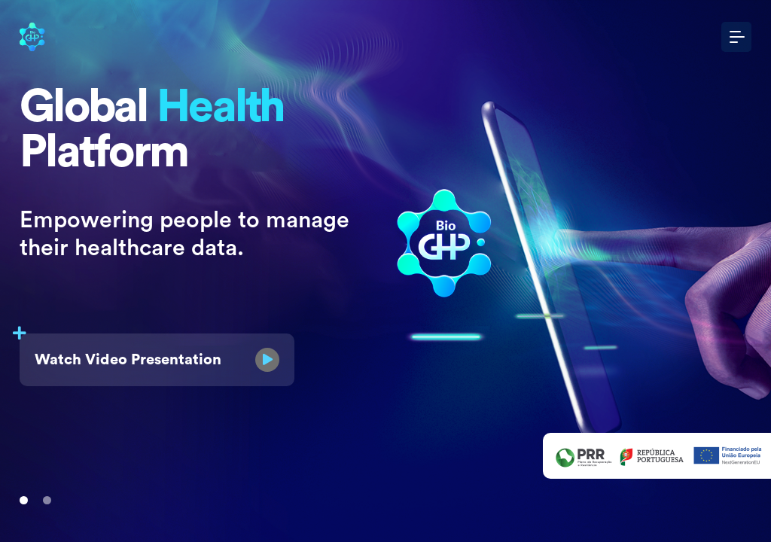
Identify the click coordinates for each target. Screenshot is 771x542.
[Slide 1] (24, 500)
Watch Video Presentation (149, 352)
